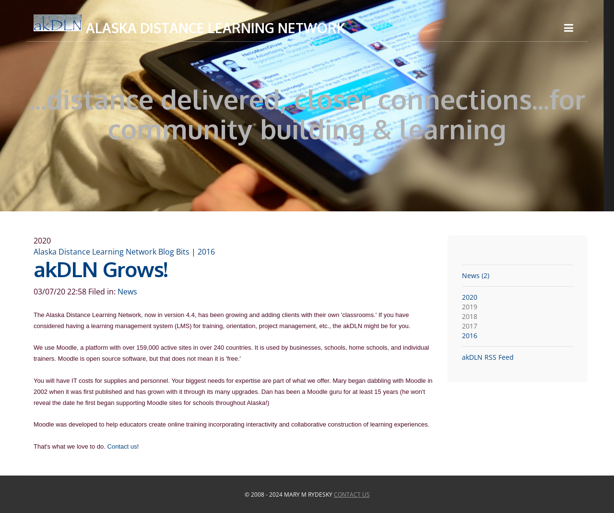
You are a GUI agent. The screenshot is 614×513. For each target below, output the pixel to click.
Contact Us (352, 494)
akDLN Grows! (100, 269)
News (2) (475, 275)
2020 (469, 297)
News (127, 291)
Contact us (122, 446)
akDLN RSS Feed (488, 357)
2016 (206, 251)
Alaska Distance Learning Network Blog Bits (111, 251)
